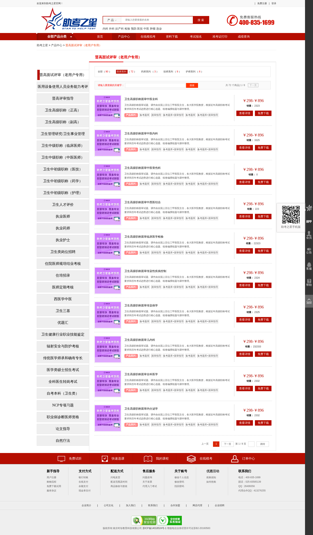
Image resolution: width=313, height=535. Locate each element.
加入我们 (131, 505)
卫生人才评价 (63, 205)
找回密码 (179, 486)
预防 (134, 28)
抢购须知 (211, 477)
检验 (127, 28)
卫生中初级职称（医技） (63, 169)
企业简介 (86, 505)
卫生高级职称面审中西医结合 (142, 202)
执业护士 (63, 240)
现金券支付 (85, 490)
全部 (100, 71)
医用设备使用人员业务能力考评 (63, 87)
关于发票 (147, 481)
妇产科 (119, 28)
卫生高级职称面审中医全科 (141, 99)
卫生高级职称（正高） (63, 110)
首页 (100, 36)
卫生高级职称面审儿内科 (139, 339)
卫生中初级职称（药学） (63, 181)
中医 (146, 28)
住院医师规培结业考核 (63, 264)
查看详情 (244, 113)
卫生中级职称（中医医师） (62, 157)
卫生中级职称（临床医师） (62, 146)
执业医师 (63, 216)
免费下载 (263, 113)
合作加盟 (175, 505)
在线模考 (199, 458)
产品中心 (124, 36)
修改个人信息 (181, 477)
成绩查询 (244, 36)
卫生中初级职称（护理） (63, 193)
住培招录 (63, 275)
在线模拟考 (148, 36)
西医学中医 (63, 299)
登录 (273, 3)
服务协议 (51, 490)
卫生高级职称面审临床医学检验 (143, 236)
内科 (105, 28)
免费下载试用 (54, 486)
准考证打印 (219, 36)
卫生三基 (63, 311)
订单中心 (243, 458)
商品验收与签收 (119, 486)
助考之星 (42, 45)
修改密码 (179, 481)
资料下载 (172, 36)
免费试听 (70, 459)
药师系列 (146, 71)
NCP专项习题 (62, 405)
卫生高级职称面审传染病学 (141, 305)
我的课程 (156, 459)
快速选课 (113, 459)
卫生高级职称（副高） (63, 122)
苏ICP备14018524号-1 (154, 528)
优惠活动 (212, 471)
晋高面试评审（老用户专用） (63, 75)
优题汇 (62, 323)
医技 (140, 28)
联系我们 (153, 505)
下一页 (253, 85)
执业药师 (63, 228)
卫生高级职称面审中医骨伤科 (142, 167)
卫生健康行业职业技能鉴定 (62, 334)
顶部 (309, 301)
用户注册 (51, 477)
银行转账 (83, 477)
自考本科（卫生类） (63, 393)
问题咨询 (147, 477)
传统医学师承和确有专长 (63, 358)
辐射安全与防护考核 (63, 346)
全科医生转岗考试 (63, 382)
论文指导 (63, 429)
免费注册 (262, 3)
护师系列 (191, 71)
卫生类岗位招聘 (62, 252)
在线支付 (83, 481)
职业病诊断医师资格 (63, 417)
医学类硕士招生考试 (63, 370)
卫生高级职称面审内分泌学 (141, 408)
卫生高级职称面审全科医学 (141, 374)
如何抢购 (211, 481)
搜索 (192, 85)
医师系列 (122, 71)
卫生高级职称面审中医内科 (141, 133)
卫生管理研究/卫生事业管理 (63, 134)
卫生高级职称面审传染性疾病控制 (145, 271)
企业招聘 (219, 505)
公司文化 (108, 505)
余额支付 (83, 486)
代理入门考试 (150, 486)
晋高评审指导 (63, 98)
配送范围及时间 (119, 481)
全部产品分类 (56, 36)
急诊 (159, 28)
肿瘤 (153, 28)
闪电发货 (115, 477)
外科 (112, 28)
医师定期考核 (63, 287)
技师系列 (168, 71)
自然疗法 (63, 441)
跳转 (262, 444)
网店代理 (197, 505)
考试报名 (196, 36)
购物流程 (51, 481)
